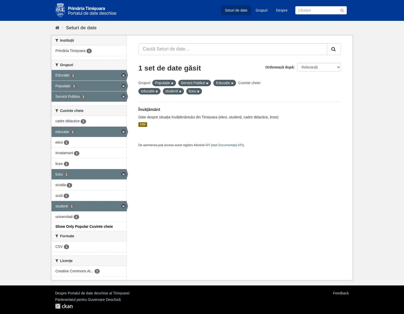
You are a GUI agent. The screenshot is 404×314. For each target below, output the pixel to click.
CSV (143, 124)
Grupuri (262, 10)
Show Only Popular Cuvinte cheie (84, 226)
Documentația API (230, 145)
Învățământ (149, 109)
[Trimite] (342, 10)
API (207, 145)
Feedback (341, 293)
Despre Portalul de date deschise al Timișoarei (92, 293)
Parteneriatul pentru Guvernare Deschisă (88, 300)
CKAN (64, 306)
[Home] (57, 27)
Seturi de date (236, 10)
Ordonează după (279, 67)
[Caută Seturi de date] (321, 10)
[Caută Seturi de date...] (232, 49)
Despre (282, 10)
